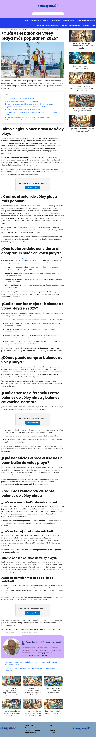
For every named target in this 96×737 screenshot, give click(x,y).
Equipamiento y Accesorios (86, 20)
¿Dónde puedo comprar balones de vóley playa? (23, 110)
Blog (93, 25)
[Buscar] (62, 13)
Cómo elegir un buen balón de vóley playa (21, 99)
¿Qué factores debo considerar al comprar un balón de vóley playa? (30, 104)
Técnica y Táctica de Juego (71, 25)
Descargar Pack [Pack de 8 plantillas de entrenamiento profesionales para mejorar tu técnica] (33, 187)
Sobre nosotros (30, 732)
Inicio (27, 20)
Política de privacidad (32, 730)
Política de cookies (31, 728)
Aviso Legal (29, 725)
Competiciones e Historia (39, 20)
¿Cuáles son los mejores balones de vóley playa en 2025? (26, 107)
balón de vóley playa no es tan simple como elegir (31, 258)
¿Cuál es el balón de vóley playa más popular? (23, 101)
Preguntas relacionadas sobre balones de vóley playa (25, 120)
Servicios (86, 25)
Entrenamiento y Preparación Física (62, 20)
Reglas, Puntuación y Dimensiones (48, 25)
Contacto (52, 732)
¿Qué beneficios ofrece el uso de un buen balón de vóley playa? (29, 117)
